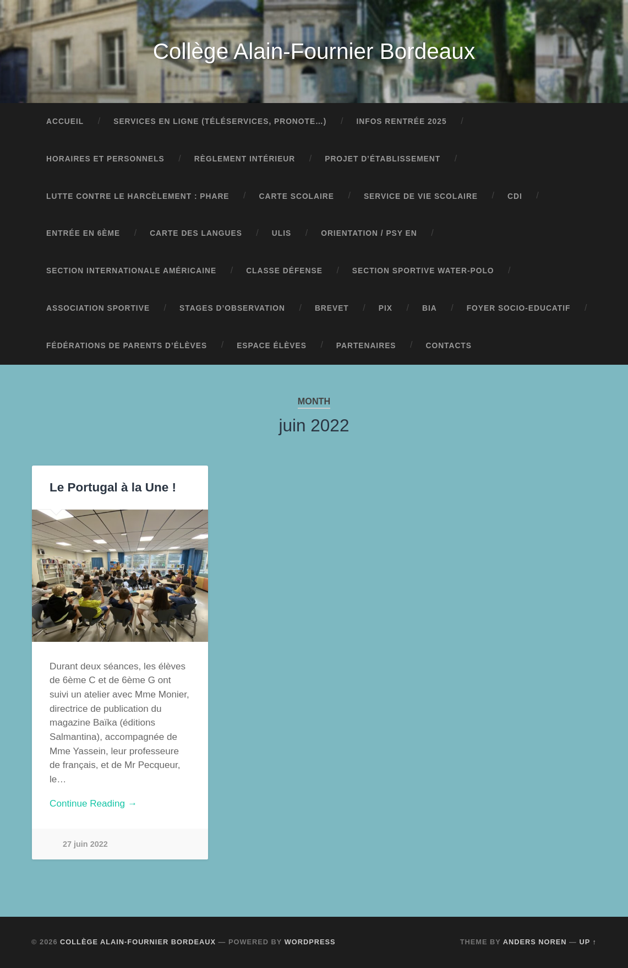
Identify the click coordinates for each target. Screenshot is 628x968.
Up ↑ (588, 942)
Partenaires (366, 346)
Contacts (449, 346)
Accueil (65, 121)
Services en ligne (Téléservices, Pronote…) (219, 121)
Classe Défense (284, 271)
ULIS (281, 233)
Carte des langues (196, 233)
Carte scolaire (296, 196)
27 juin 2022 (85, 844)
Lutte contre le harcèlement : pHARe (138, 196)
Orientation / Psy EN (369, 233)
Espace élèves (272, 346)
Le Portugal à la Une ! (113, 487)
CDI (514, 196)
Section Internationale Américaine (131, 271)
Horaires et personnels (105, 159)
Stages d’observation (232, 308)
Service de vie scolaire (421, 196)
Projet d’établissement (382, 159)
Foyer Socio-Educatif (519, 308)
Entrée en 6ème (83, 233)
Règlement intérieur (244, 159)
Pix (385, 308)
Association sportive (98, 308)
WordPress (310, 942)
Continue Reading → (93, 803)
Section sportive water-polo (423, 271)
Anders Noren (535, 942)
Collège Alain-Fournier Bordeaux (314, 51)
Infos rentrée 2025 (401, 121)
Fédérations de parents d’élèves (126, 346)
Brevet (332, 308)
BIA (429, 308)
